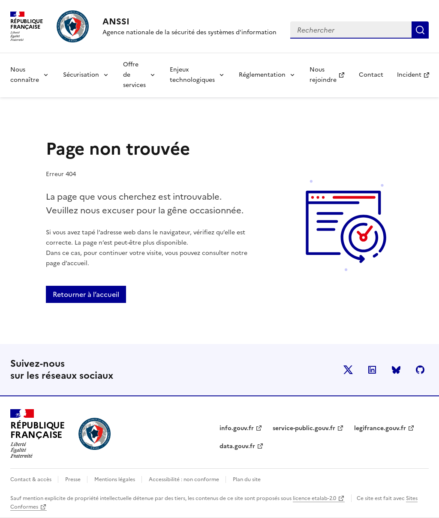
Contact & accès (31, 479)
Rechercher (420, 30)
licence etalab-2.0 (314, 498)
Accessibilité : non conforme (184, 479)
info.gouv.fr (237, 428)
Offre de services (134, 75)
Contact (371, 74)
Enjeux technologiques (192, 74)
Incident (417, 77)
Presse (73, 479)
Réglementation (262, 74)
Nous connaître (24, 74)
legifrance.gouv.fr (380, 428)
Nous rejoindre (330, 74)
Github (420, 369)
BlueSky (396, 369)
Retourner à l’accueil (86, 294)
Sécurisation (81, 74)
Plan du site (247, 479)
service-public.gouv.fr (304, 428)
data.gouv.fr (237, 446)
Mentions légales (115, 479)
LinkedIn (372, 369)
